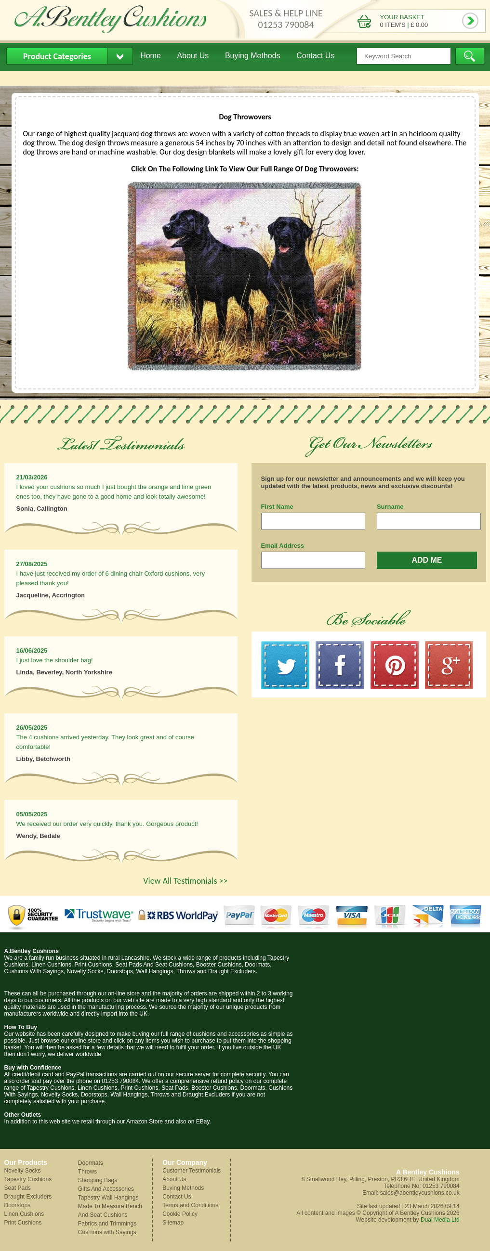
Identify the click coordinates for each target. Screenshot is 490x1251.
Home (150, 56)
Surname (390, 506)
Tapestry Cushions (28, 1179)
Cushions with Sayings (107, 1232)
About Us (193, 56)
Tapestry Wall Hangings (108, 1197)
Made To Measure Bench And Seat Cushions (110, 1210)
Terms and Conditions (190, 1205)
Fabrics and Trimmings (107, 1223)
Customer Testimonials (191, 1170)
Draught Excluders (28, 1196)
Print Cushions (23, 1222)
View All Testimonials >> (185, 881)
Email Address (283, 545)
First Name (277, 506)
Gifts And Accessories (106, 1189)
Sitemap (173, 1222)
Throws (87, 1171)
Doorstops (17, 1205)
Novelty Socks (22, 1170)
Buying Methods (252, 56)
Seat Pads (17, 1188)
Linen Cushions (24, 1214)
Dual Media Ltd (440, 1219)
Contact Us (315, 56)
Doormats (90, 1163)
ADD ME (426, 560)
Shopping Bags (97, 1180)
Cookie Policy (180, 1214)
